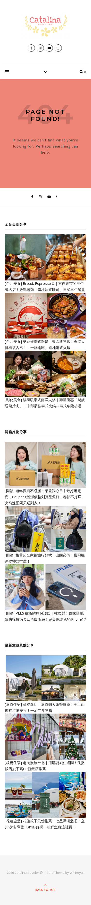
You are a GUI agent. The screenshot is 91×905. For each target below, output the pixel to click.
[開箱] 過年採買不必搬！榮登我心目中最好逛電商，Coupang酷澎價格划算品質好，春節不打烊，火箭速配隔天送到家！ (45, 496)
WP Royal (76, 872)
